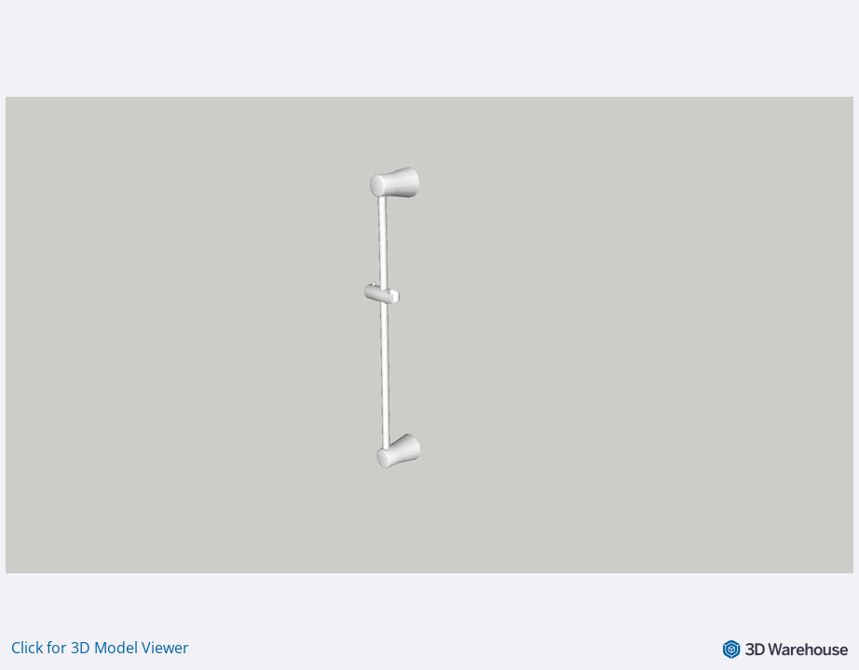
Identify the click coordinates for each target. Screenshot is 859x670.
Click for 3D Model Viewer (100, 647)
